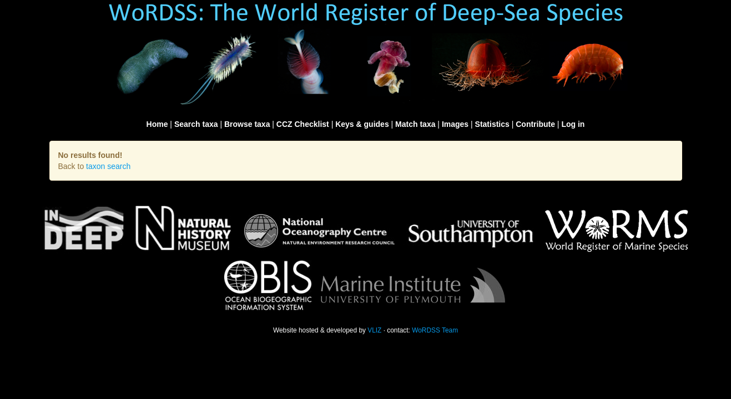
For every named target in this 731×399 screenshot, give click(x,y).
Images (455, 124)
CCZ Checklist (302, 124)
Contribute (535, 124)
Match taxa (415, 124)
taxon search (108, 166)
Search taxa (196, 124)
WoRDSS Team (435, 330)
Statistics (492, 124)
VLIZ (374, 330)
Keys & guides (362, 124)
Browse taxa (247, 124)
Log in (572, 124)
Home (157, 124)
